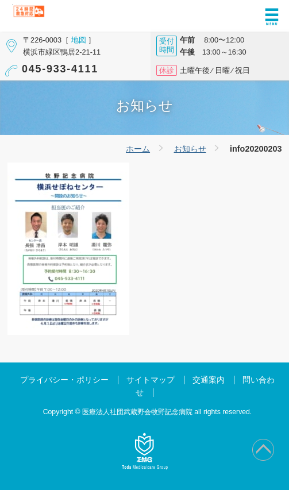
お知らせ (190, 148)
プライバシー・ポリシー (64, 380)
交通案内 (208, 380)
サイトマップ (150, 380)
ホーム (138, 148)
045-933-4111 (60, 69)
